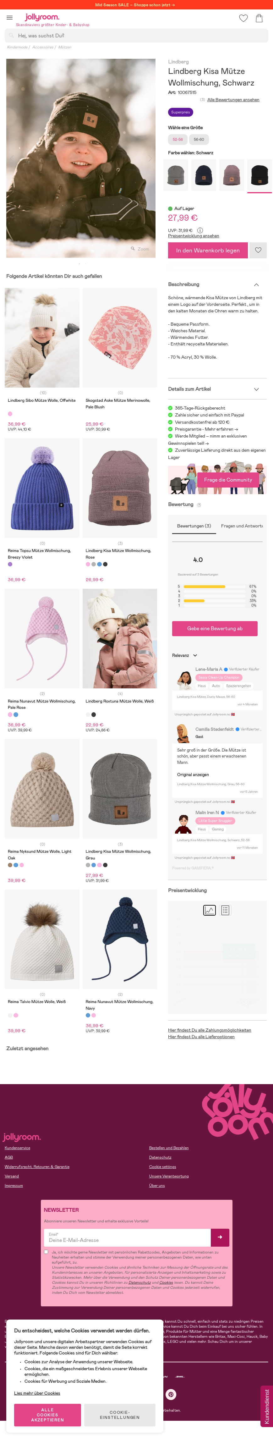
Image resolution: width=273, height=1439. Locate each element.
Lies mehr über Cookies (37, 1393)
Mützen (64, 47)
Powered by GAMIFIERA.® (193, 868)
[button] (9, 17)
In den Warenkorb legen (208, 250)
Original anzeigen (193, 774)
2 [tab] (86, 264)
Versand (12, 1176)
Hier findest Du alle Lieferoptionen (201, 1036)
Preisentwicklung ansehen (193, 236)
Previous (11, 158)
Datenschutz (160, 1157)
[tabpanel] (81, 158)
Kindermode (17, 47)
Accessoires (42, 47)
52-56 (178, 139)
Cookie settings (162, 1166)
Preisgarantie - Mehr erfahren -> (206, 429)
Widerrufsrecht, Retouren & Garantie (37, 1166)
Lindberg (178, 62)
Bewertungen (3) (194, 526)
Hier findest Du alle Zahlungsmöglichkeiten (209, 1030)
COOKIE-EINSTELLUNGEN (120, 1415)
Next (150, 158)
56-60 (199, 139)
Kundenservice (17, 1147)
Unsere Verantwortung (169, 1176)
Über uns (157, 1185)
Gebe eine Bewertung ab (215, 628)
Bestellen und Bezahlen (169, 1147)
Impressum (14, 1185)
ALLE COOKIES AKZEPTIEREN (47, 1415)
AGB (9, 1157)
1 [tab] (79, 264)
